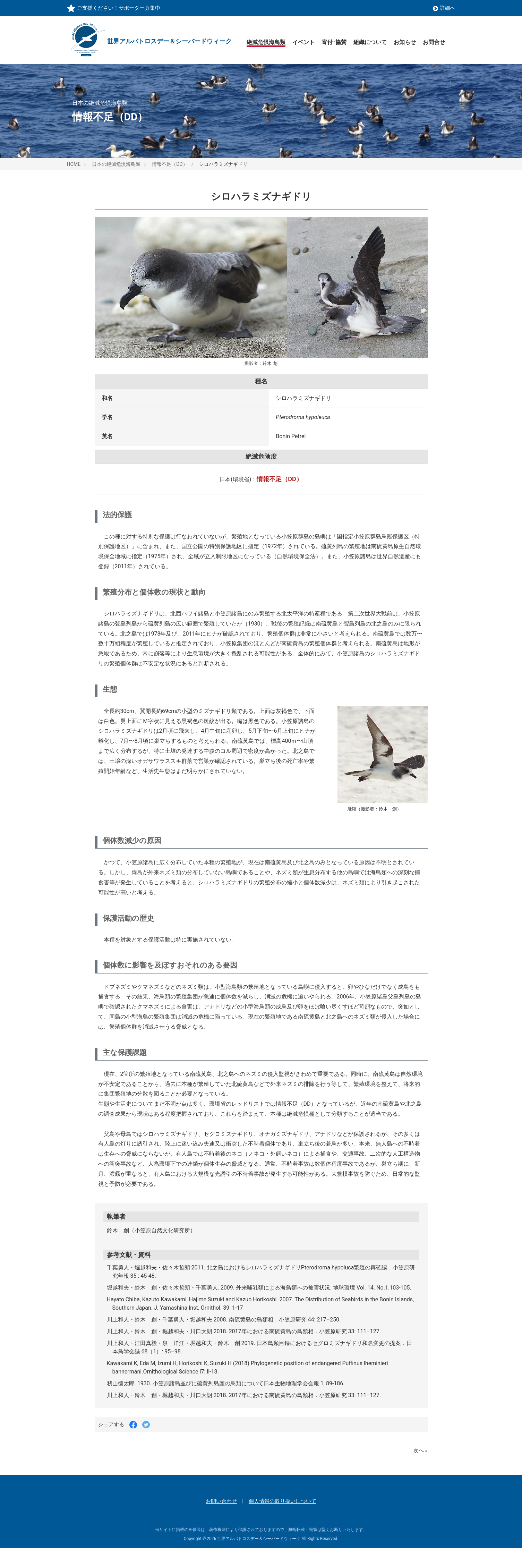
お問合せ (434, 42)
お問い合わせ (221, 1501)
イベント (303, 42)
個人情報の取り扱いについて (282, 1501)
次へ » (420, 1450)
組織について (370, 42)
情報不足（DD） (169, 164)
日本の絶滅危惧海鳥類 (116, 164)
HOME (74, 164)
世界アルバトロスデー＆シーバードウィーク (258, 1539)
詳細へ (444, 8)
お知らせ (405, 42)
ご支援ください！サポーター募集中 (118, 8)
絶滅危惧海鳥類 (266, 42)
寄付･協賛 (334, 42)
